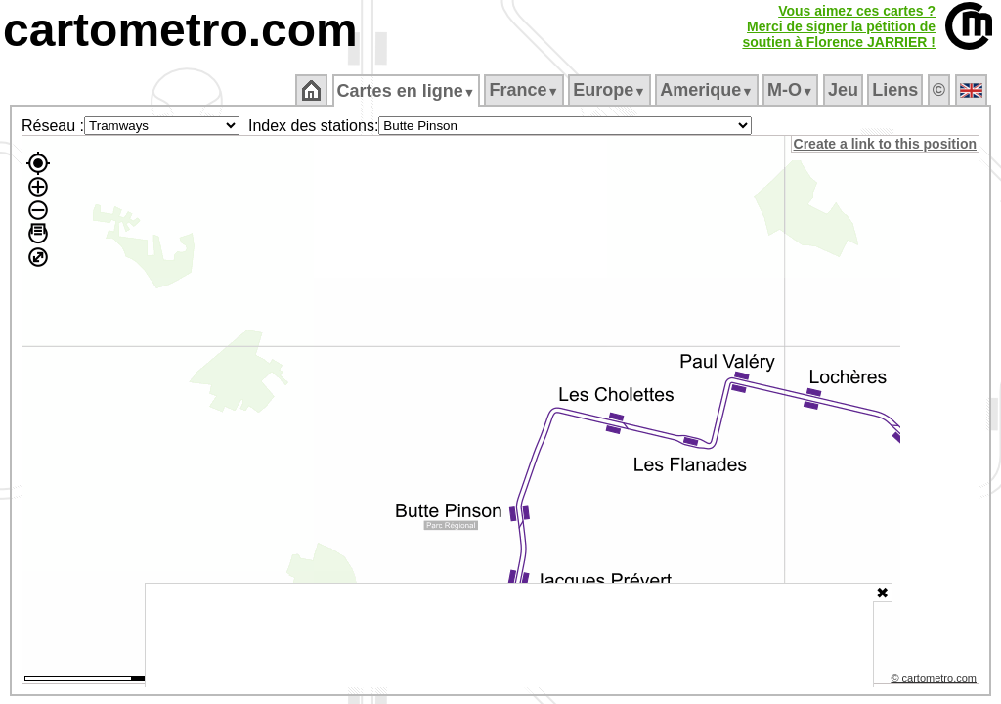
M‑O (792, 90)
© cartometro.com (935, 680)
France (525, 90)
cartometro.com (180, 30)
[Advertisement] (509, 636)
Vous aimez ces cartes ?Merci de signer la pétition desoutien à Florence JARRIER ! (839, 26)
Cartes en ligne (407, 91)
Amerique (708, 90)
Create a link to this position (886, 144)
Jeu (844, 90)
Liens (897, 90)
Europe (611, 90)
